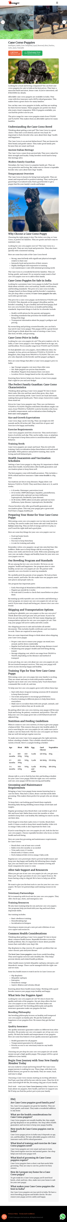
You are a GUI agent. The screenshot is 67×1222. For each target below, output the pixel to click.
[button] (3, 22)
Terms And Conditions (27, 1214)
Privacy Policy (13, 1214)
